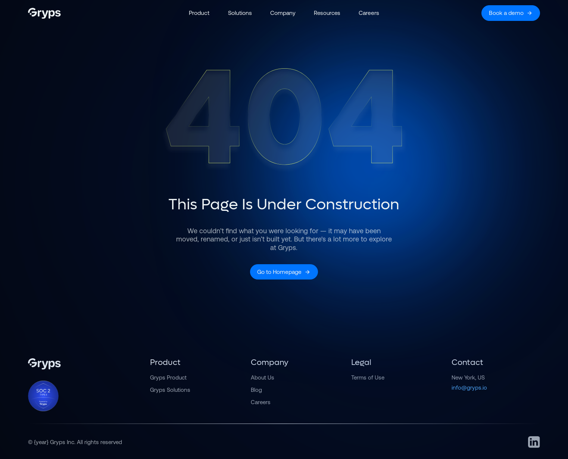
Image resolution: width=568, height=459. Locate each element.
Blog (256, 390)
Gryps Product (168, 377)
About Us (262, 377)
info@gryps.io (469, 387)
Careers (261, 402)
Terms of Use (367, 377)
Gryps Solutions (170, 390)
